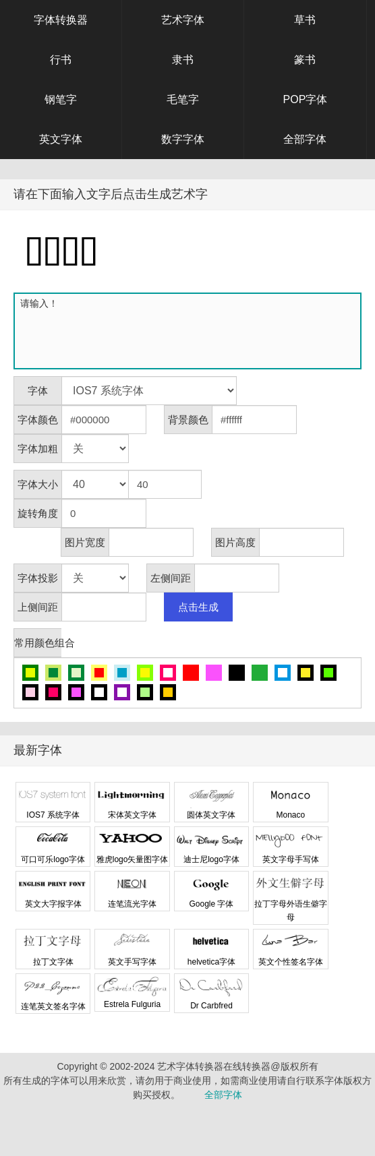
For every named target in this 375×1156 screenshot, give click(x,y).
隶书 (183, 59)
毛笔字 (183, 99)
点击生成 (198, 607)
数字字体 (182, 139)
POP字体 (305, 99)
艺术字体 (182, 20)
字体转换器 (61, 20)
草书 (305, 20)
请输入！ (190, 331)
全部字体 (304, 139)
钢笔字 (61, 99)
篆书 (305, 59)
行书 (60, 59)
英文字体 (60, 139)
